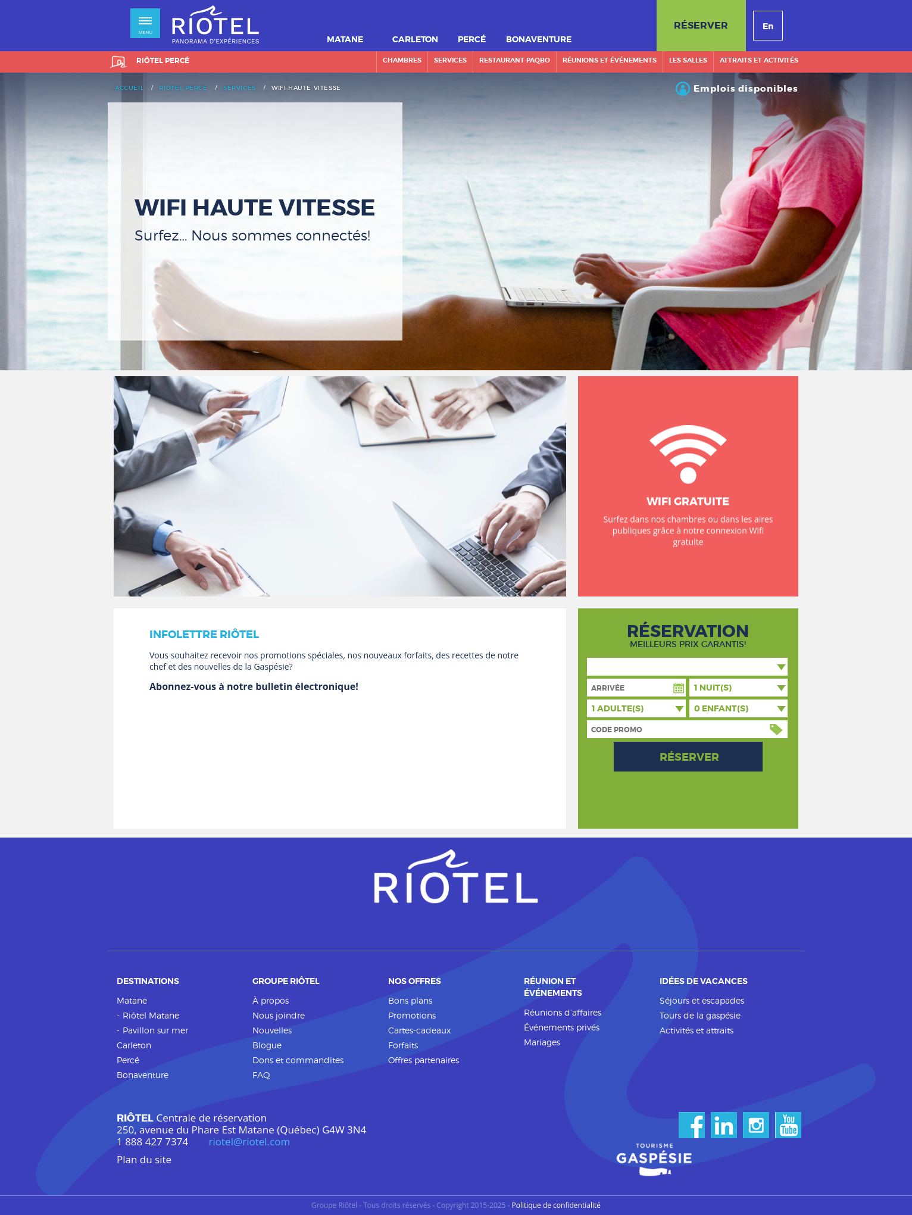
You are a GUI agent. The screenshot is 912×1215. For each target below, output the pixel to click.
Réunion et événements (553, 987)
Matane (132, 1000)
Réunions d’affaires (562, 1012)
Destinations (148, 981)
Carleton (134, 1045)
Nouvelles (272, 1030)
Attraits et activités (759, 60)
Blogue (267, 1045)
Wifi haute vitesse (306, 88)
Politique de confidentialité (556, 1205)
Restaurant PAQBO (514, 60)
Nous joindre (278, 1015)
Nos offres (414, 981)
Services (450, 60)
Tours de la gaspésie (700, 1015)
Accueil (129, 88)
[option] (456, 221)
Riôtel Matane (151, 1015)
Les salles (688, 60)
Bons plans (410, 1000)
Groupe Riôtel (286, 981)
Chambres (402, 60)
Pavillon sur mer (155, 1030)
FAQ (261, 1075)
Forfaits (403, 1045)
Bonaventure (142, 1075)
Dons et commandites (297, 1060)
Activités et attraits (696, 1030)
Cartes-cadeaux (419, 1030)
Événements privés (561, 1027)
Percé (128, 1060)
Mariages (542, 1042)
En (768, 26)
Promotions (412, 1015)
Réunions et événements (610, 60)
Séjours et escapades (702, 1000)
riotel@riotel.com (250, 1142)
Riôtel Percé (183, 88)
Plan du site (144, 1160)
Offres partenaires (423, 1060)
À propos (270, 1000)
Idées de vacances (704, 981)
